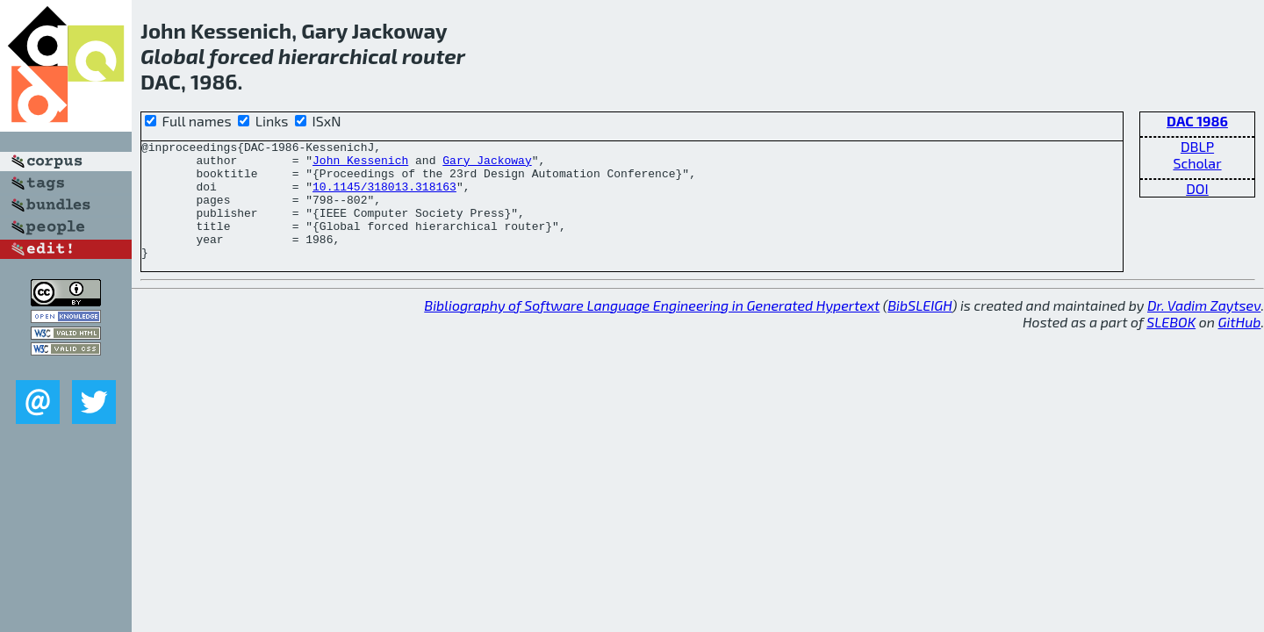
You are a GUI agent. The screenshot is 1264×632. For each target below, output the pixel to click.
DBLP (1197, 146)
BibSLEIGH (919, 328)
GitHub (1239, 345)
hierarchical (338, 55)
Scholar (1197, 162)
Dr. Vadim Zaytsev (1203, 328)
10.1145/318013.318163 (384, 197)
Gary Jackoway (486, 165)
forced (241, 55)
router (433, 55)
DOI (1197, 188)
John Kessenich (360, 165)
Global (172, 55)
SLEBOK (1171, 345)
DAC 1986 (1197, 120)
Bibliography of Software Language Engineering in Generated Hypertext (652, 328)
